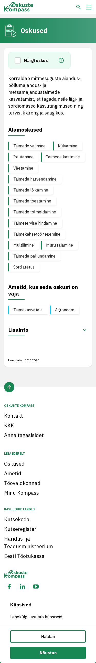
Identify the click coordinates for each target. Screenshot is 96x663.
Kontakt (13, 415)
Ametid (12, 473)
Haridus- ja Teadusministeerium (28, 542)
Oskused (14, 463)
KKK (9, 425)
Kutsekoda (16, 519)
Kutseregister (20, 529)
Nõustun (48, 652)
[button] (19, 60)
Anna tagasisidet (24, 435)
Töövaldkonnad (22, 483)
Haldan (48, 636)
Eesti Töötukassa (24, 556)
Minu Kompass (21, 492)
